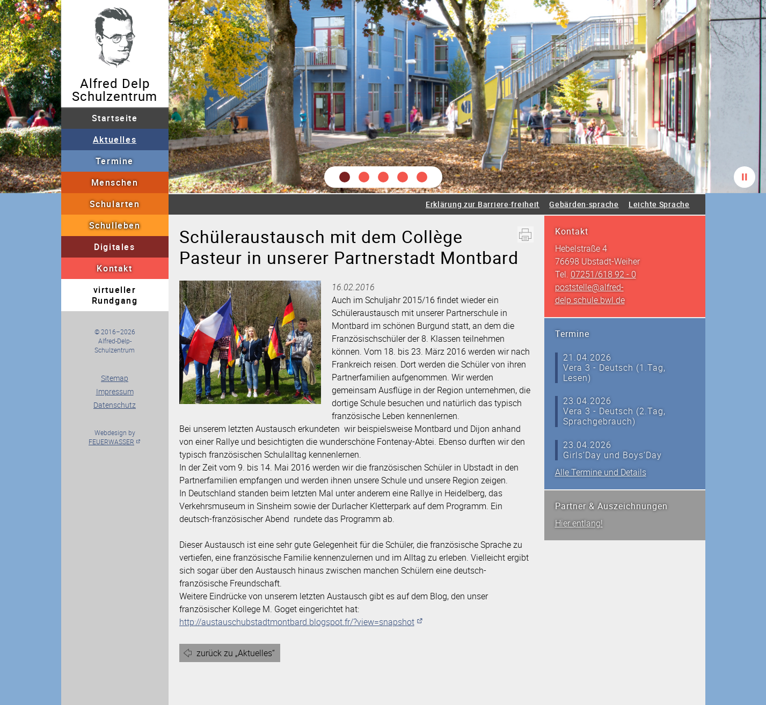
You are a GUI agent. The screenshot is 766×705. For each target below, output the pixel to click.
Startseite (115, 118)
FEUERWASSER (111, 441)
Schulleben (115, 225)
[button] (344, 177)
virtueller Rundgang (115, 295)
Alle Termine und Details (600, 472)
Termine (115, 161)
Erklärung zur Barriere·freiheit (482, 204)
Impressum (115, 391)
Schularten (115, 204)
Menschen (114, 182)
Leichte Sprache (659, 204)
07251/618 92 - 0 (603, 274)
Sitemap (114, 378)
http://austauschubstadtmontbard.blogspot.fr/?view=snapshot (296, 622)
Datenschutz (114, 405)
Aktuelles (114, 139)
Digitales (114, 247)
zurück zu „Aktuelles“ (235, 653)
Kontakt (114, 268)
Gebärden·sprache (584, 204)
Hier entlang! (579, 523)
